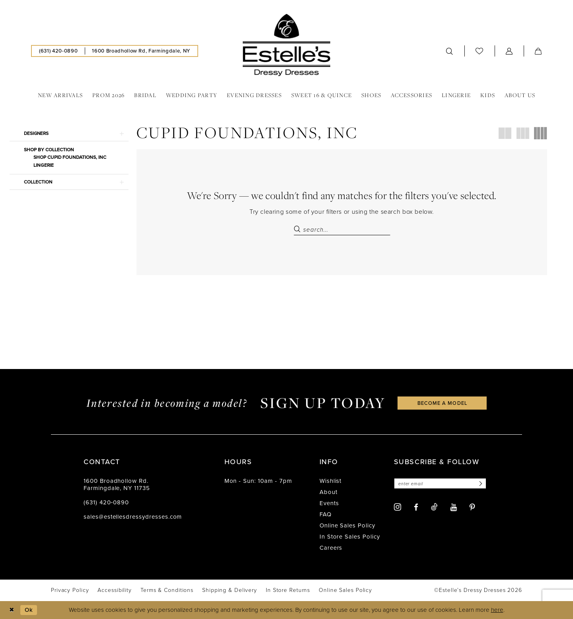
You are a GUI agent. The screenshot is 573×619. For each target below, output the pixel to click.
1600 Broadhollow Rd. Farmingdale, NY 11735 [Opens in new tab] (117, 485)
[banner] (286, 45)
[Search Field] (342, 229)
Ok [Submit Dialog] (29, 609)
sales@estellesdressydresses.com (133, 517)
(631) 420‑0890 (106, 502)
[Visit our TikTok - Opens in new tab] (434, 507)
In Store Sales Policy (350, 537)
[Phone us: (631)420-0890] (58, 51)
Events (329, 503)
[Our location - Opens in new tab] (141, 51)
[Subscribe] (480, 483)
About (328, 492)
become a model (442, 403)
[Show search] (449, 51)
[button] (509, 51)
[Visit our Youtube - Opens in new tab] (453, 507)
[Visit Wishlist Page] (479, 50)
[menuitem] (58, 51)
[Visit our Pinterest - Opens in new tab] (472, 507)
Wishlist (331, 481)
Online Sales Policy (347, 525)
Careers (331, 548)
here (497, 610)
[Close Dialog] (12, 610)
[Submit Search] (298, 229)
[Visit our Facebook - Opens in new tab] (416, 507)
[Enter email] (440, 483)
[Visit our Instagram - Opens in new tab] (397, 507)
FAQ (325, 514)
